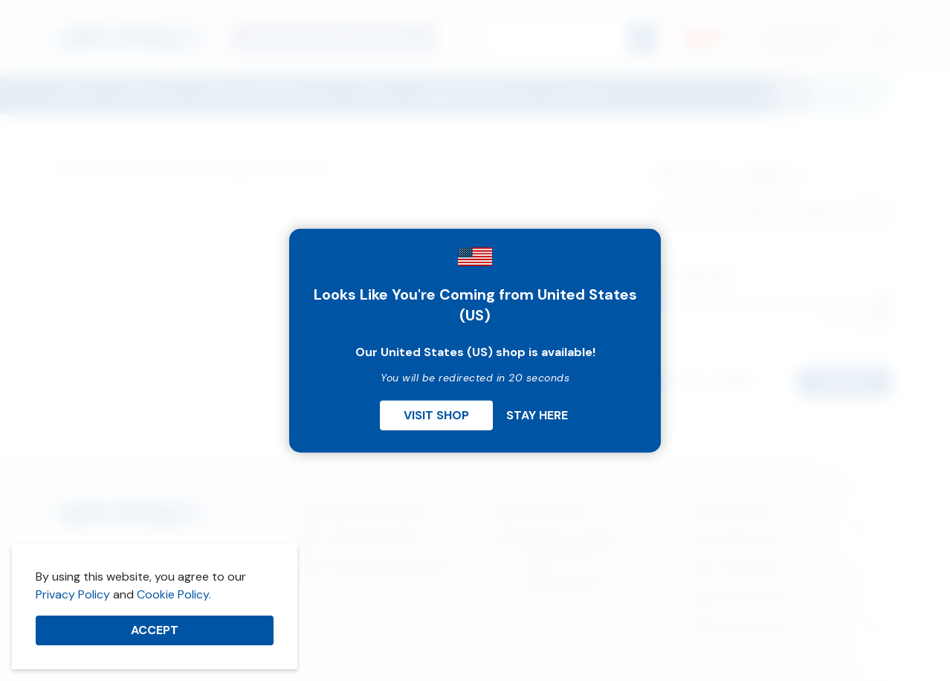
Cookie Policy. (174, 594)
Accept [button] (154, 630)
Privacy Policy (73, 594)
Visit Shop (436, 414)
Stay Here (537, 414)
